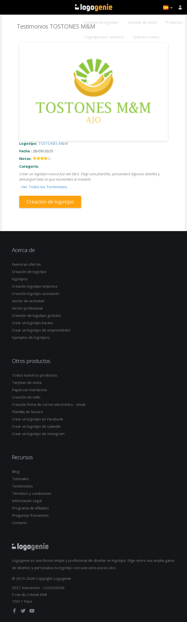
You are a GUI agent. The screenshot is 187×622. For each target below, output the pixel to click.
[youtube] (31, 611)
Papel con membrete (29, 389)
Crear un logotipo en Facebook (37, 419)
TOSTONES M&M (53, 143)
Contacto (19, 522)
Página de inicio (93, 7)
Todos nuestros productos (34, 375)
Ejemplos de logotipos (31, 337)
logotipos (20, 278)
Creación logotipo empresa (34, 286)
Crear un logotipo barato (32, 322)
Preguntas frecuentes (30, 515)
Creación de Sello (26, 397)
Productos (174, 22)
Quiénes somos (146, 36)
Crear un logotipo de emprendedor (41, 330)
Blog (15, 471)
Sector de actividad (28, 300)
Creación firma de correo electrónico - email (48, 404)
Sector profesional (27, 308)
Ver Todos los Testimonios (44, 186)
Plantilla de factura (27, 411)
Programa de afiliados (30, 507)
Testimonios (22, 486)
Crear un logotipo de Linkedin (36, 426)
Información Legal (27, 500)
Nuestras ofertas (26, 264)
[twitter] (24, 611)
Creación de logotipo (101, 22)
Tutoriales (20, 478)
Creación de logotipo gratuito (36, 315)
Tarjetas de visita (142, 22)
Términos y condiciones (31, 493)
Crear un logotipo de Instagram (38, 433)
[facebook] (15, 611)
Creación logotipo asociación (35, 293)
